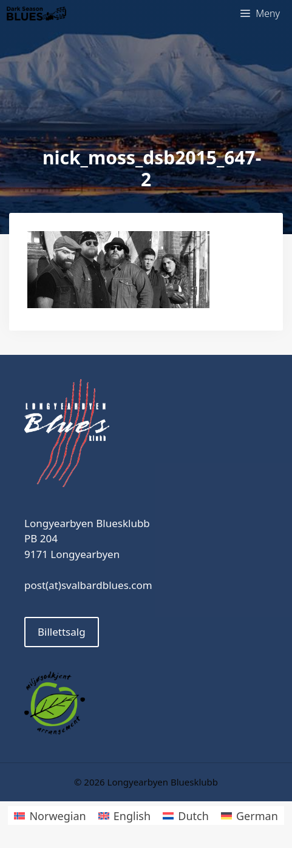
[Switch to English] (124, 815)
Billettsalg (62, 632)
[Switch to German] (249, 815)
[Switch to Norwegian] (50, 815)
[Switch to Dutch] (186, 815)
